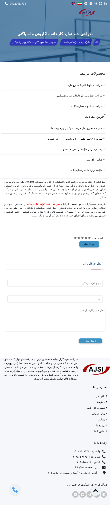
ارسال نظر (89, 244)
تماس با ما (100, 431)
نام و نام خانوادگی (91, 283)
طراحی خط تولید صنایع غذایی (88, 106)
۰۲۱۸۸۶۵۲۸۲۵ (80, 456)
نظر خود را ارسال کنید (92, 310)
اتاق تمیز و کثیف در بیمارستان (88, 170)
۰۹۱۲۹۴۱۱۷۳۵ (82, 451)
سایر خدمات (99, 413)
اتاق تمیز (101, 396)
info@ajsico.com (84, 467)
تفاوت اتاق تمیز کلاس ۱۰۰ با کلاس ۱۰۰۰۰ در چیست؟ (75, 138)
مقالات (102, 419)
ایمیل (98, 299)
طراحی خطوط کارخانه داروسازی (86, 85)
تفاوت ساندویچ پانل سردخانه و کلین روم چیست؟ (78, 128)
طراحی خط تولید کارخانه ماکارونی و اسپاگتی (34, 42)
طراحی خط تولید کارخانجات (75, 42)
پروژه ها (102, 402)
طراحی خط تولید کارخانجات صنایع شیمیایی (81, 95)
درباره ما (101, 425)
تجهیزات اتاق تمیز (97, 407)
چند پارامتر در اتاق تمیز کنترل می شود (83, 149)
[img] (89, 238)
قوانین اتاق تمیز (95, 159)
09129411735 (15, 3)
